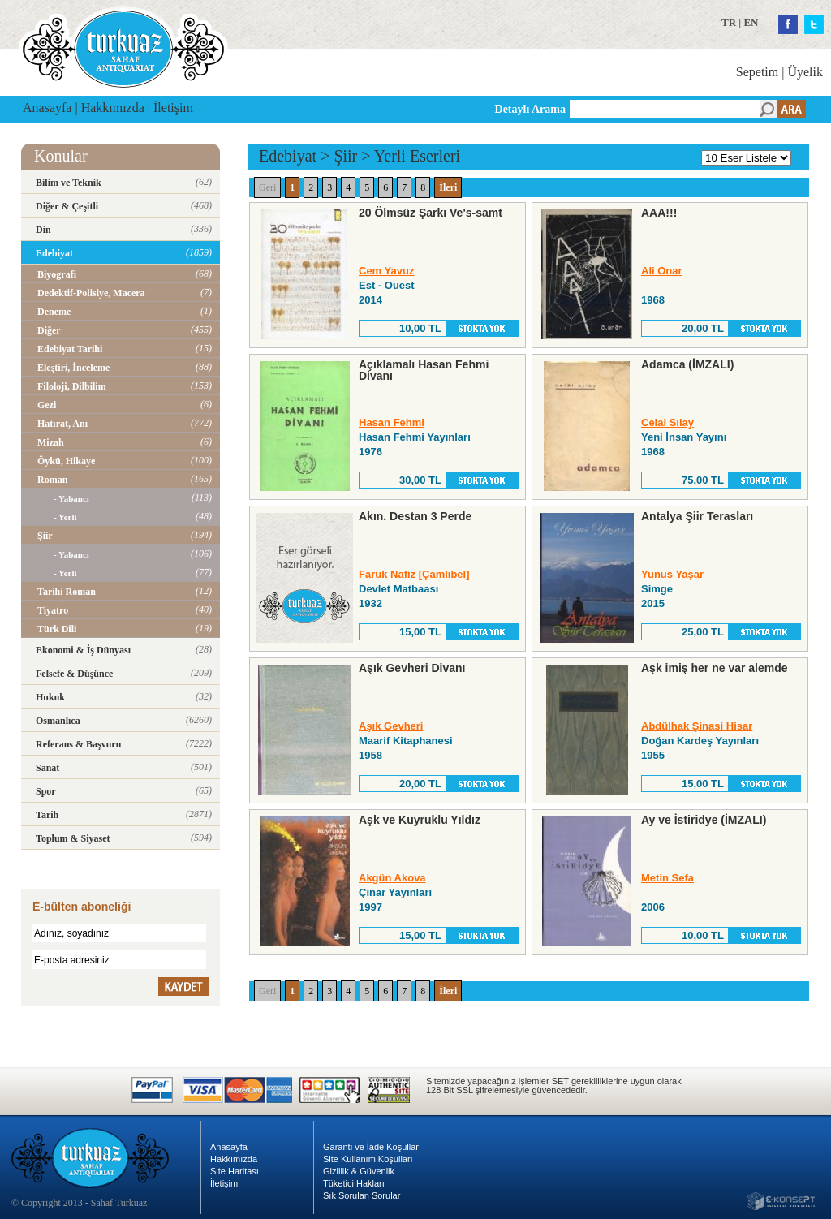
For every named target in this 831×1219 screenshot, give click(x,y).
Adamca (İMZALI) (687, 364)
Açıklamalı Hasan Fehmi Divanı (424, 370)
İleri (448, 187)
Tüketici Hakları (354, 1183)
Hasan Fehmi (391, 422)
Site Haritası (234, 1171)
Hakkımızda (112, 107)
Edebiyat (287, 156)
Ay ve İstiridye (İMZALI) (703, 819)
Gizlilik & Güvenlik (358, 1171)
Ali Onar (661, 271)
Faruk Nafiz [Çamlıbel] (414, 574)
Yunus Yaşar (672, 574)
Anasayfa (47, 107)
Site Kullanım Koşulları (368, 1159)
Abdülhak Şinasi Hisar (696, 726)
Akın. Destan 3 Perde (415, 516)
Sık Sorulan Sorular (361, 1195)
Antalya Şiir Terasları (697, 516)
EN (750, 22)
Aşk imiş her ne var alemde (714, 667)
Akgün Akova (392, 878)
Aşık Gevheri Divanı (412, 667)
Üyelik (805, 72)
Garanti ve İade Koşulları (372, 1147)
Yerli (390, 156)
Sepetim (757, 72)
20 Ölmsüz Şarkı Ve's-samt (430, 212)
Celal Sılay (667, 422)
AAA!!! (659, 212)
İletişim (173, 107)
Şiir (345, 156)
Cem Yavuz (386, 271)
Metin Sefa (667, 878)
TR (728, 22)
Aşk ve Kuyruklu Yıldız (419, 819)
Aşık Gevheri (391, 726)
